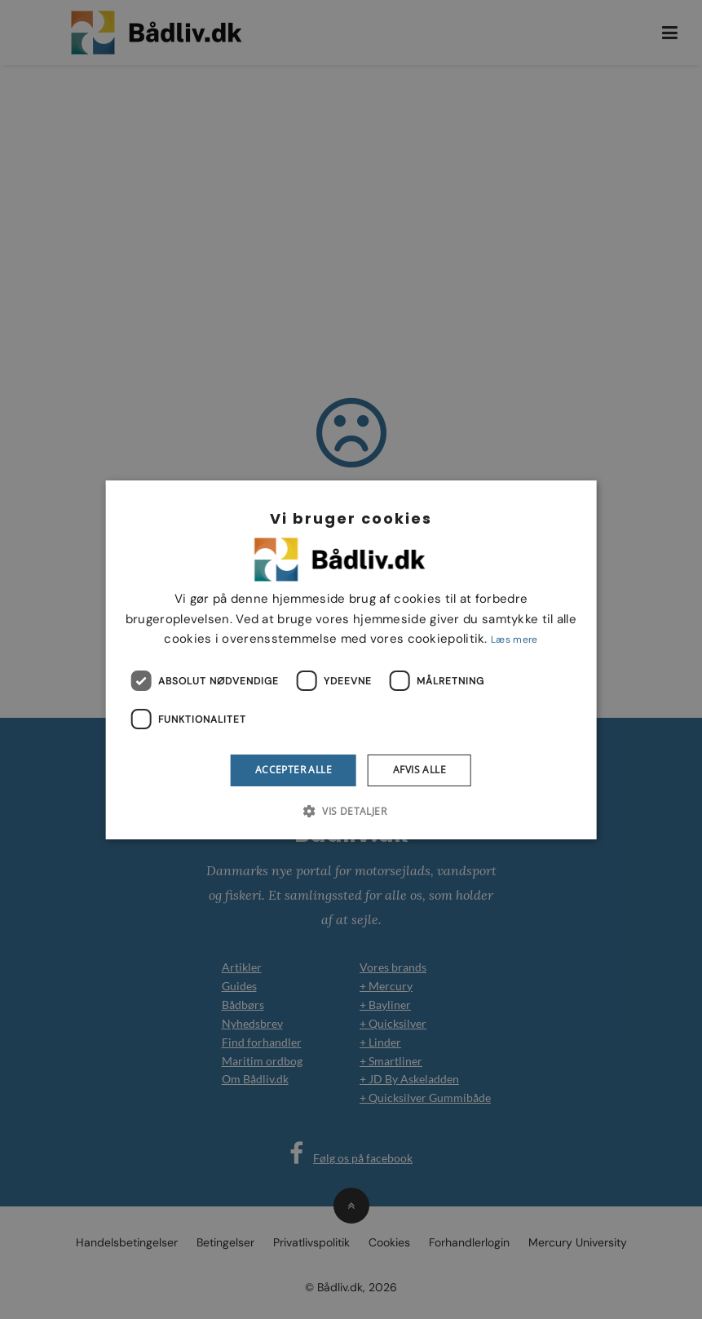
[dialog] (351, 659)
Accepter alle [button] (293, 770)
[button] (351, 811)
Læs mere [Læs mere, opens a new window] (514, 639)
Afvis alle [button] (419, 770)
